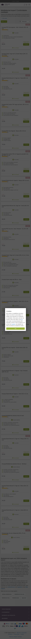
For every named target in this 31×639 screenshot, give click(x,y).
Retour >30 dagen (15, 1)
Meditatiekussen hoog (5, 597)
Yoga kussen (24, 597)
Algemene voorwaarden (22, 632)
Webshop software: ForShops (15, 636)
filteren (4, 21)
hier (22, 319)
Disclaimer (10, 634)
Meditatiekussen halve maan (19, 594)
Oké (15, 328)
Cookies (22, 634)
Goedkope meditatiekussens (7, 594)
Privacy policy (16, 634)
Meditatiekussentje (15, 597)
